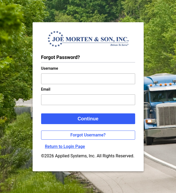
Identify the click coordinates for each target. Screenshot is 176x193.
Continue (88, 118)
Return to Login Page (65, 146)
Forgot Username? (88, 135)
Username (49, 68)
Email (45, 89)
